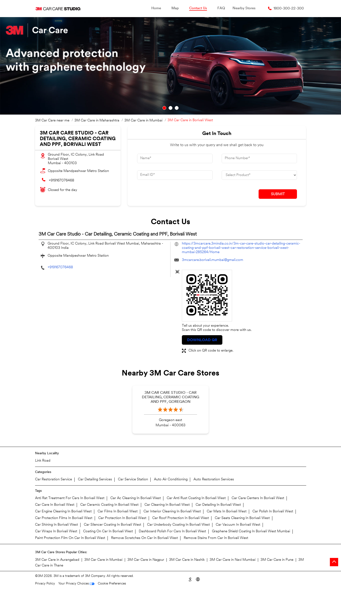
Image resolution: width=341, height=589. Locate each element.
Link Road (42, 461)
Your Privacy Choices (73, 583)
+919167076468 (61, 180)
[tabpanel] (170, 66)
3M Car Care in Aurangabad (57, 560)
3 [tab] (177, 108)
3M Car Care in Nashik (187, 560)
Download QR (202, 340)
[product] (259, 175)
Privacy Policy (45, 583)
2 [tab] (170, 108)
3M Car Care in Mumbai (103, 560)
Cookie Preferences (112, 583)
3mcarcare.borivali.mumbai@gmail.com (212, 260)
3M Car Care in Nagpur (145, 560)
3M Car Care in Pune (276, 560)
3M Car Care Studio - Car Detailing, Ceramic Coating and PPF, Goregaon (170, 397)
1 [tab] (164, 108)
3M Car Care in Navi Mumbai (233, 560)
